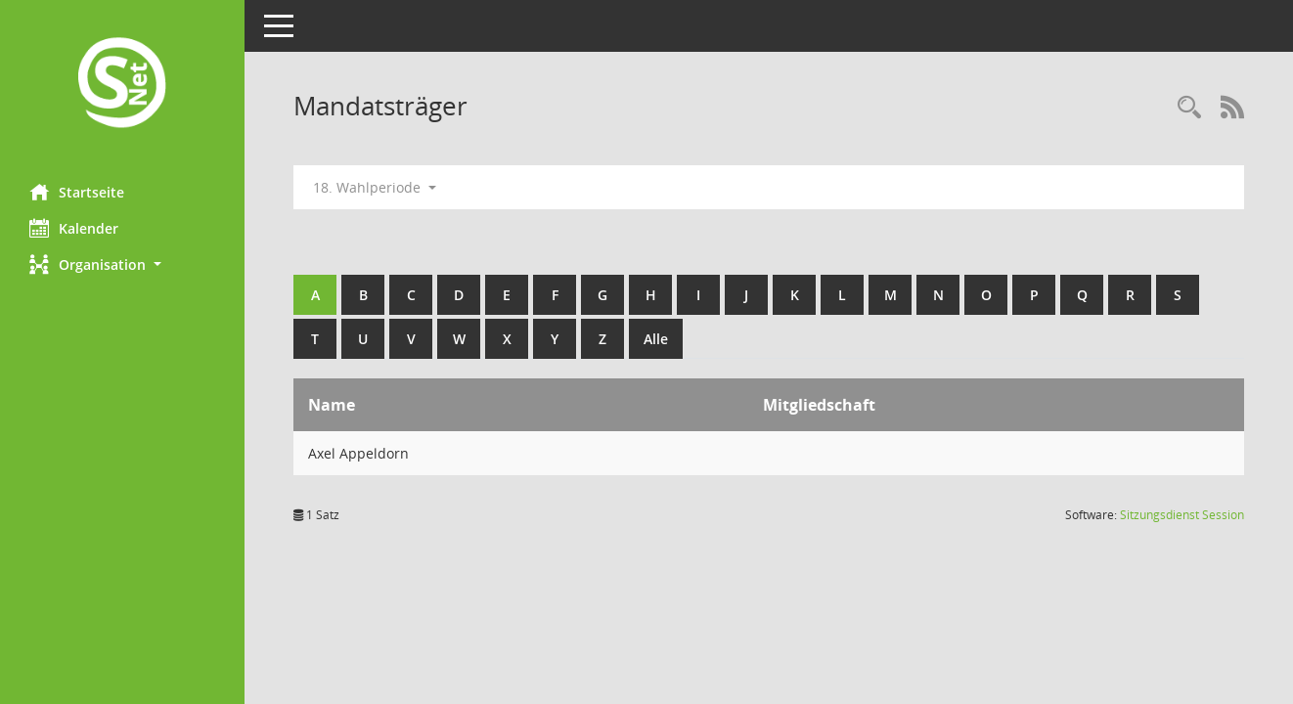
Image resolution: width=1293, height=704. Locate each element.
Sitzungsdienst (1182, 514)
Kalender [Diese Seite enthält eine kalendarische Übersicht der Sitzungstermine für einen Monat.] (73, 228)
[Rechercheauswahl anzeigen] (1189, 108)
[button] (122, 264)
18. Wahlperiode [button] (374, 187)
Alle (656, 339)
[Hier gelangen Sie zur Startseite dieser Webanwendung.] (122, 84)
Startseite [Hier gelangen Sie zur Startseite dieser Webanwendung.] (76, 191)
